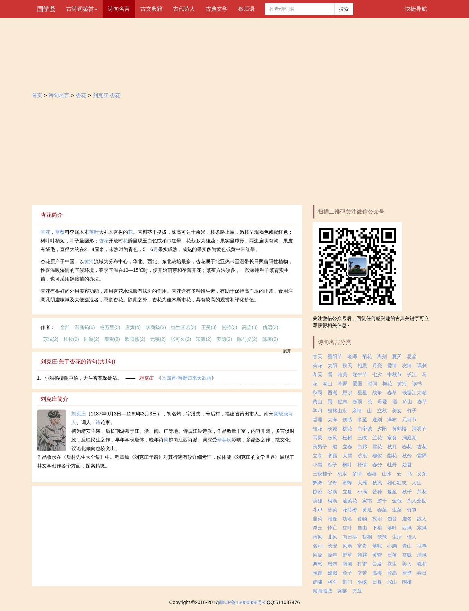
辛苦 (362, 573)
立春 (347, 446)
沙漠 (362, 455)
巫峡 (362, 582)
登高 (392, 573)
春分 (377, 464)
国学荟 (46, 9)
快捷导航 (416, 9)
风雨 (347, 546)
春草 (392, 392)
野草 (347, 555)
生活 (397, 537)
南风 (317, 537)
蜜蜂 (347, 482)
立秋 (382, 410)
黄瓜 (367, 510)
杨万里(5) (110, 327)
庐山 (407, 401)
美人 (407, 564)
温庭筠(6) (85, 327)
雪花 (377, 446)
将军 (332, 582)
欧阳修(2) (135, 339)
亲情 (357, 410)
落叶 (94, 232)
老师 (352, 356)
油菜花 (349, 501)
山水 (387, 473)
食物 (362, 519)
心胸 (392, 546)
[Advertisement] (235, 153)
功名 (347, 519)
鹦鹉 (317, 482)
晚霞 (317, 573)
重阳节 (335, 356)
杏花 (81, 95)
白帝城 (364, 428)
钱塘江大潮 (414, 392)
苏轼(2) (51, 339)
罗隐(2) (224, 339)
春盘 (372, 473)
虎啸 (317, 582)
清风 (422, 555)
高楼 (377, 573)
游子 (382, 501)
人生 (417, 482)
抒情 (362, 464)
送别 (377, 419)
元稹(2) (158, 339)
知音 (392, 519)
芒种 (377, 491)
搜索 (344, 9)
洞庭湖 (409, 437)
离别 (382, 356)
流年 (332, 555)
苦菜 (332, 510)
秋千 (407, 491)
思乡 (347, 392)
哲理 (317, 419)
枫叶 (347, 464)
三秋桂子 (322, 473)
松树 (347, 437)
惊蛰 (317, 491)
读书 (417, 383)
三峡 (362, 437)
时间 (372, 383)
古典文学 (217, 9)
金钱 (397, 501)
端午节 (360, 374)
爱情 (392, 365)
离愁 (317, 564)
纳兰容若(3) (183, 327)
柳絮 (377, 455)
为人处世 (416, 501)
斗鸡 (317, 510)
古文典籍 (151, 9)
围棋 (407, 582)
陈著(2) (270, 339)
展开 (287, 350)
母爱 (382, 401)
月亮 (377, 365)
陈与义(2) (247, 339)
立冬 (317, 455)
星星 (362, 392)
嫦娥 (332, 573)
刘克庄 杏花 (106, 95)
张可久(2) (181, 339)
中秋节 (394, 374)
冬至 (362, 419)
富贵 (362, 546)
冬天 (317, 374)
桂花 (317, 428)
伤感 (347, 419)
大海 (332, 419)
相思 (362, 365)
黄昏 (377, 555)
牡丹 (392, 464)
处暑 (407, 464)
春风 (332, 437)
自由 (362, 528)
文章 (357, 591)
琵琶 (382, 537)
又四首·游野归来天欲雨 (186, 378)
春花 (407, 446)
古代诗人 (184, 9)
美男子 (320, 446)
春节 (422, 401)
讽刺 (422, 365)
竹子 (412, 410)
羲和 (422, 564)
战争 (377, 392)
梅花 (387, 383)
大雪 (347, 455)
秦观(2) (112, 339)
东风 (422, 528)
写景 (317, 437)
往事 (422, 546)
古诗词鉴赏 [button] (81, 9)
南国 (347, 564)
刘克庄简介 (54, 399)
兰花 (377, 437)
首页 (37, 95)
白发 (377, 564)
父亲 (422, 473)
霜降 (422, 455)
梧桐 (367, 537)
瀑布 (392, 419)
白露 (362, 446)
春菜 (382, 510)
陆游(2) (91, 339)
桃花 (347, 428)
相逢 (332, 519)
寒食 (392, 437)
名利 (317, 546)
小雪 (317, 464)
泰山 (327, 383)
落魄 (377, 546)
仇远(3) (270, 327)
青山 (407, 546)
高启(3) (250, 327)
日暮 (377, 582)
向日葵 (349, 537)
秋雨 (317, 392)
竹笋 (412, 510)
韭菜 (317, 519)
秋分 (407, 455)
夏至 (392, 491)
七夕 (377, 374)
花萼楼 (349, 510)
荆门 (347, 582)
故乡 (377, 519)
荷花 (317, 365)
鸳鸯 (407, 573)
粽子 (332, 464)
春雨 (357, 401)
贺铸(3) (229, 327)
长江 (412, 374)
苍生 (392, 564)
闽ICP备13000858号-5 (242, 602)
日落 (392, 555)
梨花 (392, 455)
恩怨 (332, 564)
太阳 (332, 365)
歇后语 (246, 9)
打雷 (362, 564)
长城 (332, 428)
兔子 (347, 573)
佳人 (412, 537)
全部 (65, 327)
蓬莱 (342, 591)
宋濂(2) (203, 339)
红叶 (347, 528)
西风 (407, 528)
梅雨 (332, 501)
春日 (422, 573)
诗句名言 (119, 9)
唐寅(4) (133, 327)
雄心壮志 (397, 482)
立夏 (347, 491)
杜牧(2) (71, 339)
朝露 (362, 555)
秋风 (377, 482)
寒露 (332, 455)
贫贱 (407, 555)
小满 (362, 491)
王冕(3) (209, 327)
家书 (367, 501)
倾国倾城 (322, 591)
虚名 (407, 519)
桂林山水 (337, 410)
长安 (332, 546)
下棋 (377, 528)
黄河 (89, 261)
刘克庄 (146, 378)
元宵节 (409, 419)
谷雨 (332, 491)
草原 (342, 383)
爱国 (357, 383)
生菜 (397, 510)
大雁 (362, 482)
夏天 (397, 356)
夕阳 (382, 428)
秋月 (392, 446)
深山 (392, 582)
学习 (317, 410)
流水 (342, 473)
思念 (412, 356)
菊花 (367, 356)
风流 (317, 555)
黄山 (317, 401)
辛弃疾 (224, 439)
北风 (332, 537)
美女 (397, 410)
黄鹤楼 (399, 428)
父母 (332, 482)
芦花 (422, 491)
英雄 (317, 501)
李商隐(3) (156, 327)
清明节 (419, 428)
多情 (357, 473)
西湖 (332, 392)
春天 (317, 356)
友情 (407, 365)
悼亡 (332, 528)
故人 (422, 519)
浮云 (317, 528)
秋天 (347, 365)
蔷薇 (60, 232)
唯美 (342, 374)
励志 (342, 401)
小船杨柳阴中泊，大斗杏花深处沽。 (83, 378)
